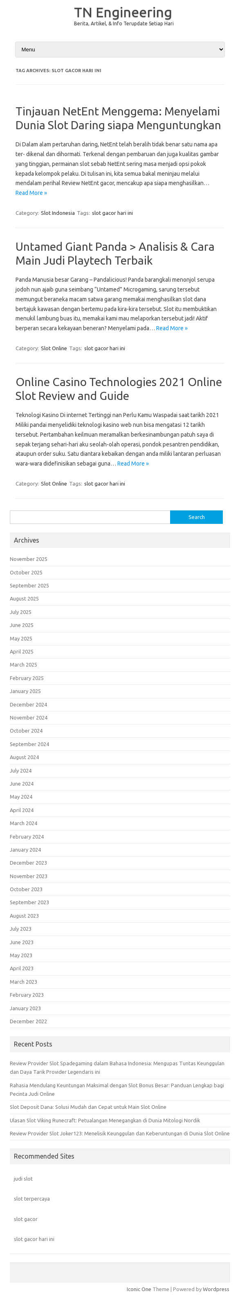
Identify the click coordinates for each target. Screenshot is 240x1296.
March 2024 (23, 823)
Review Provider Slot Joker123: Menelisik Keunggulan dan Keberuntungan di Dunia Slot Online (120, 1133)
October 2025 (26, 572)
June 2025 (22, 625)
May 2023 (21, 955)
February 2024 (27, 836)
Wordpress (216, 1289)
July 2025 (20, 612)
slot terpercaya (32, 1198)
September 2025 (29, 585)
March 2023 (23, 982)
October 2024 (26, 730)
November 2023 (28, 876)
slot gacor (26, 1219)
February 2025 (27, 678)
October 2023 (26, 889)
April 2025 (22, 651)
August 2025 (24, 598)
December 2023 (28, 862)
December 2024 (28, 704)
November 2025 (28, 559)
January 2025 (25, 691)
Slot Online (54, 348)
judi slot (23, 1178)
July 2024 (20, 770)
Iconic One (139, 1289)
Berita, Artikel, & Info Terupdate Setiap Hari (124, 23)
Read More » (31, 193)
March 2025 (23, 664)
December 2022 (28, 1021)
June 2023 (22, 942)
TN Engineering (123, 12)
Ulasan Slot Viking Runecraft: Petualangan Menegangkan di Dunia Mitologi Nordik (105, 1120)
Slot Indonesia (58, 213)
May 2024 (21, 796)
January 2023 (25, 1008)
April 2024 (22, 810)
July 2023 (20, 929)
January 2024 (25, 849)
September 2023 (29, 902)
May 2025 (21, 638)
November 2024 (28, 717)
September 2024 (29, 744)
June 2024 (22, 783)
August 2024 (24, 757)
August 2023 (24, 915)
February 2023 (27, 995)
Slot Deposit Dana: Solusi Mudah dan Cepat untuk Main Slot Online (88, 1107)
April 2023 (22, 968)
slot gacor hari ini (112, 213)
